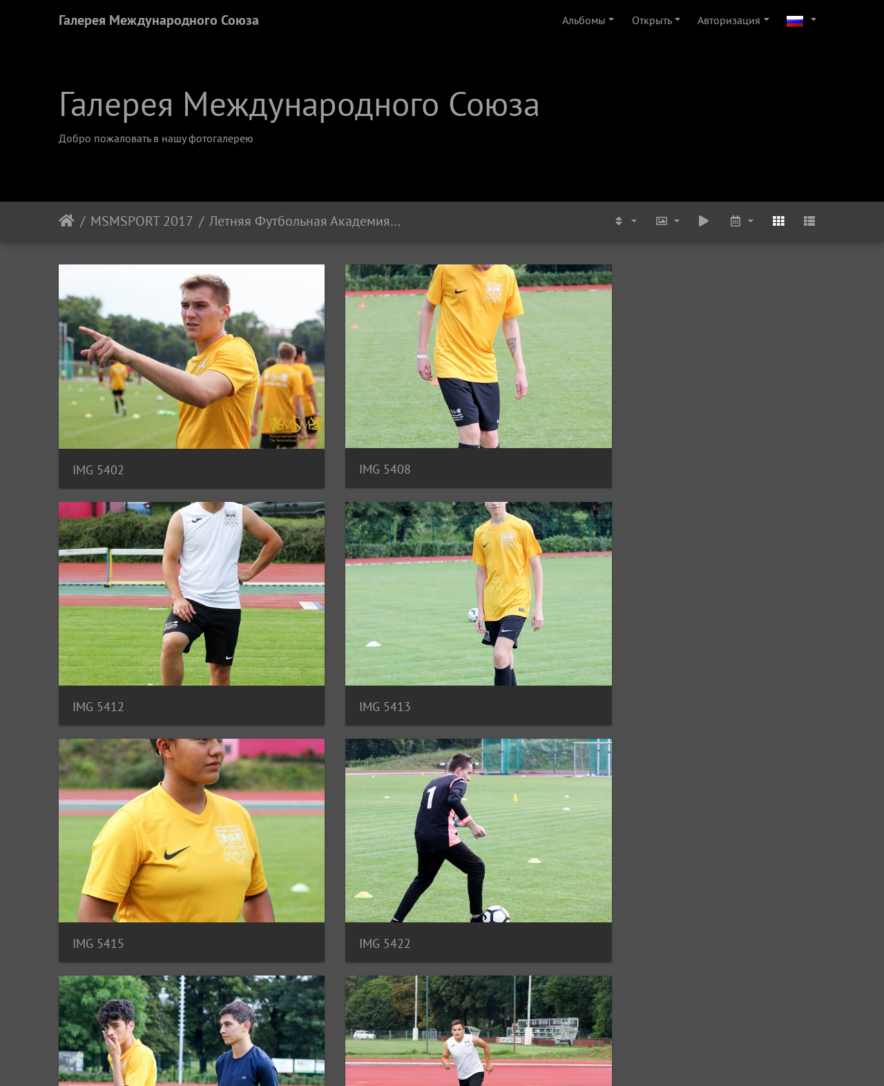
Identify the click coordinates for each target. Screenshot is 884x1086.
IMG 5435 (492, 583)
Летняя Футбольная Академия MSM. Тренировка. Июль (305, 221)
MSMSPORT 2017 (141, 221)
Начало (67, 221)
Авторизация (729, 20)
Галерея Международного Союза (159, 20)
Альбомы (584, 20)
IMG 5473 (689, 758)
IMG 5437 (689, 582)
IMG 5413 (689, 407)
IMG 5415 (98, 582)
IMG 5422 (295, 582)
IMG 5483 (295, 934)
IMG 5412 (492, 407)
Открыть (652, 20)
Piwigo (461, 1057)
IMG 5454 (492, 758)
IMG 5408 (295, 407)
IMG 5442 (98, 757)
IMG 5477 (98, 934)
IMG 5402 (98, 407)
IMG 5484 (492, 933)
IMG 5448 (295, 757)
